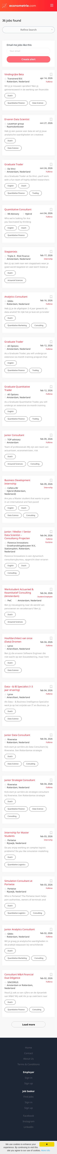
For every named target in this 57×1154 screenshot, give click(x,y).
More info (45, 1150)
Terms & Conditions (28, 1064)
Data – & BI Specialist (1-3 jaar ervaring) (18, 688)
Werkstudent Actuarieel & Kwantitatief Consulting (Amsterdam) (19, 593)
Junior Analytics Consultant (19, 929)
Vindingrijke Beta (14, 74)
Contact (28, 1053)
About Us (28, 1058)
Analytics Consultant (15, 296)
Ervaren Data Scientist (16, 119)
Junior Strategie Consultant (19, 780)
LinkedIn (28, 1127)
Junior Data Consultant (17, 735)
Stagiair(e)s (10, 251)
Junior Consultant (14, 435)
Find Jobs (28, 1096)
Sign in (28, 1077)
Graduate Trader (13, 164)
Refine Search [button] (28, 29)
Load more (28, 1024)
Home (28, 1047)
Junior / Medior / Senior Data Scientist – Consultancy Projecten (17, 535)
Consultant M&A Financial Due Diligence (18, 976)
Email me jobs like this (19, 45)
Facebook (28, 1115)
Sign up (28, 1083)
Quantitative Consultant (17, 209)
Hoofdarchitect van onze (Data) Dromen (18, 640)
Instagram (28, 1121)
